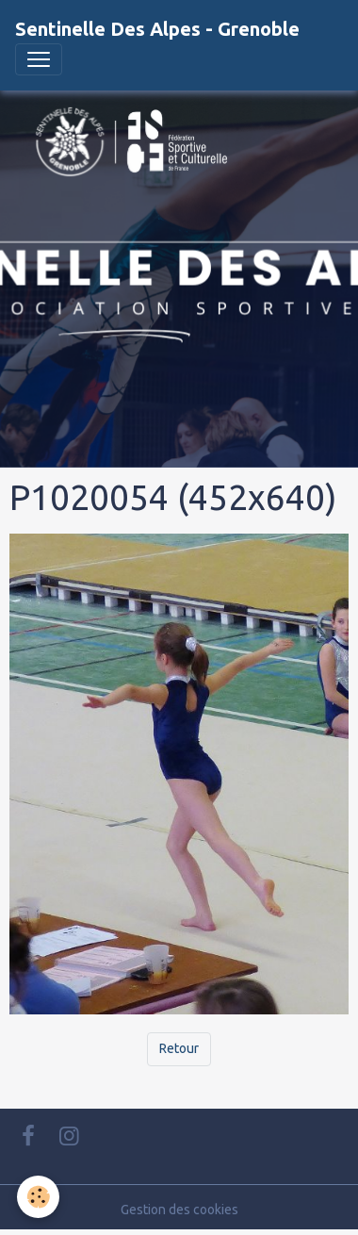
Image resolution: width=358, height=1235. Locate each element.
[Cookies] (38, 1197)
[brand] (157, 29)
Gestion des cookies (179, 1209)
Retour (179, 1048)
